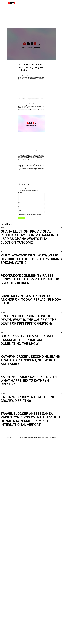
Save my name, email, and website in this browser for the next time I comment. (30, 215)
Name (19, 202)
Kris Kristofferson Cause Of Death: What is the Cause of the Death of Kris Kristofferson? (28, 319)
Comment (20, 192)
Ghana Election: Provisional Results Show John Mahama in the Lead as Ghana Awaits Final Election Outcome (31, 237)
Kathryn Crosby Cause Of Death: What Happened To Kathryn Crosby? (29, 380)
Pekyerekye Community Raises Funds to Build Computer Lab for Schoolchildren (30, 279)
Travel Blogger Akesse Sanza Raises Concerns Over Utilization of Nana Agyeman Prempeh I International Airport (30, 419)
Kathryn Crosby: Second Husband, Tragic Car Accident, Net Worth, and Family (31, 360)
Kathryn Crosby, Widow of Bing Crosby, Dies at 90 (28, 399)
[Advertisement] (31, 19)
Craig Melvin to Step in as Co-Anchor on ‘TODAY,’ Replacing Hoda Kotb (31, 299)
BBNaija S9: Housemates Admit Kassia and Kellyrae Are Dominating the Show (27, 339)
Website (19, 210)
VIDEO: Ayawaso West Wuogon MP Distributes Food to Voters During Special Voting (31, 259)
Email (19, 206)
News (27, 75)
